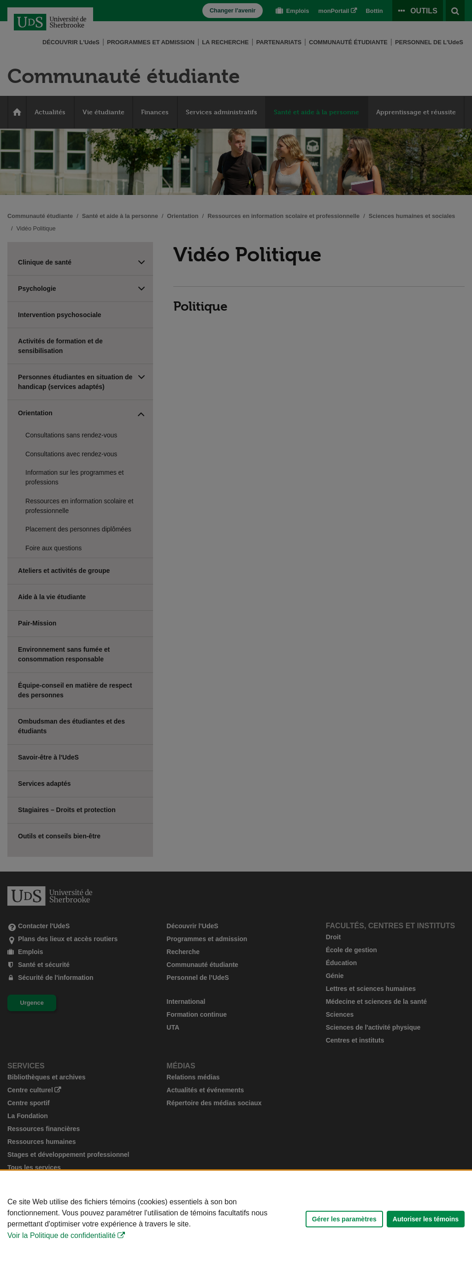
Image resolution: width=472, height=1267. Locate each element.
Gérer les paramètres (344, 1219)
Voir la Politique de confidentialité (61, 1235)
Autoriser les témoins (426, 1219)
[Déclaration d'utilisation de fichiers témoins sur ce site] (236, 1219)
